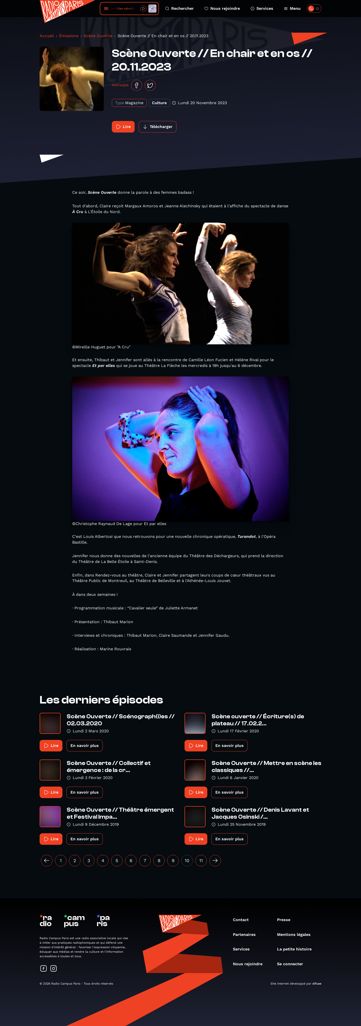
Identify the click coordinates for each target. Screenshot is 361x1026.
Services (261, 8)
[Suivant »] (215, 860)
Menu (292, 8)
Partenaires (247, 934)
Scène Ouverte (98, 35)
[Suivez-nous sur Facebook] (44, 969)
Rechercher (179, 8)
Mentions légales (296, 934)
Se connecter (292, 963)
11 (201, 860)
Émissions (68, 35)
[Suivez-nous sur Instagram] (54, 969)
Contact (243, 919)
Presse (286, 919)
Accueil (47, 35)
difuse (316, 983)
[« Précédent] (46, 860)
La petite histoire (297, 949)
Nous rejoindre (222, 8)
